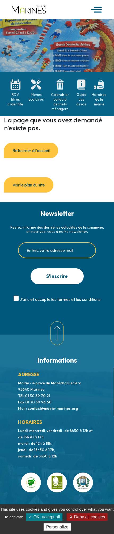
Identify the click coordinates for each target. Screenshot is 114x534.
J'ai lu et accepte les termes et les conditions (60, 299)
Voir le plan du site (28, 185)
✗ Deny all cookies (87, 517)
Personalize (57, 527)
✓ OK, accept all (44, 517)
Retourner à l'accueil (31, 150)
